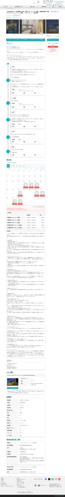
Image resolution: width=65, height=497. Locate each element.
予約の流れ (18, 478)
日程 (18, 40)
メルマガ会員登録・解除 (20, 486)
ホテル (33, 40)
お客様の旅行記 (43, 6)
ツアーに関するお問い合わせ (21, 487)
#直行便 (8, 17)
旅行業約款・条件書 (4, 484)
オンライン (26, 187)
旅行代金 (25, 40)
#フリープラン (18, 17)
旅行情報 (60, 6)
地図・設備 (13, 387)
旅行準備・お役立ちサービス (21, 479)
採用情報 (2, 479)
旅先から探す (32, 6)
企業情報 (2, 478)
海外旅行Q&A (19, 484)
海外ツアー (6, 6)
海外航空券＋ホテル (19, 6)
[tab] (8, 166)
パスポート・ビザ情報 (20, 483)
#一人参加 (13, 17)
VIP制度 (2, 480)
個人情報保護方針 (3, 483)
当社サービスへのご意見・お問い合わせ (7, 486)
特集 (53, 6)
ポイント (10, 40)
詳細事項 (41, 40)
